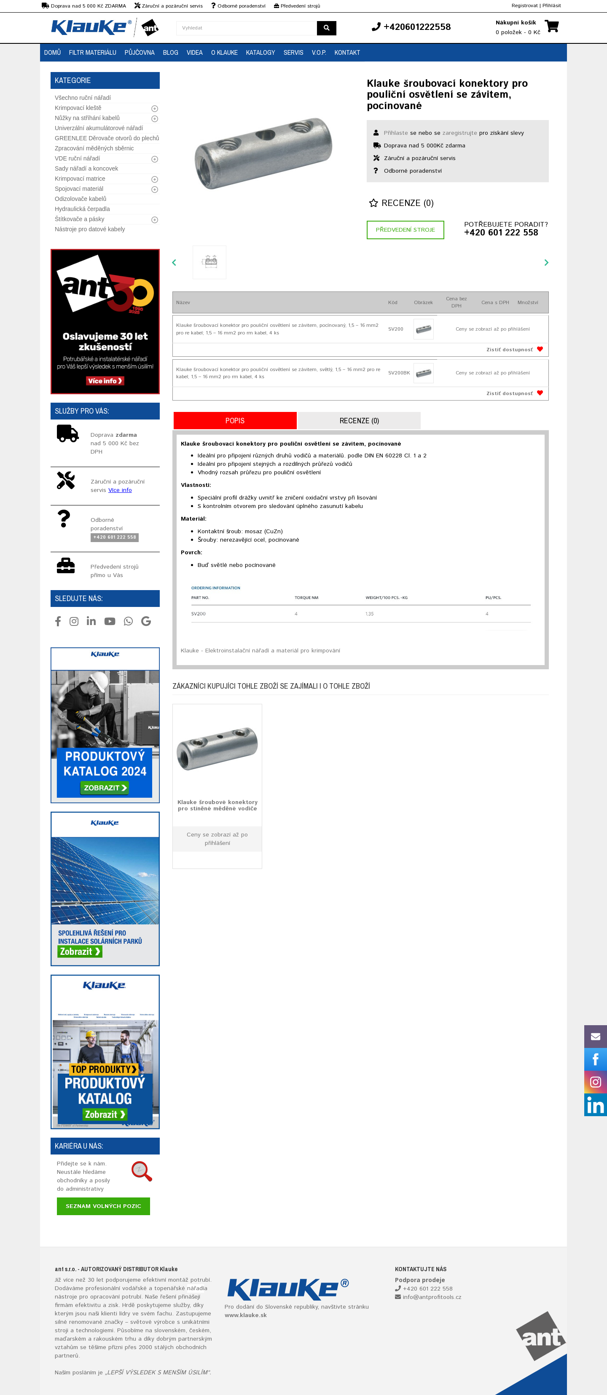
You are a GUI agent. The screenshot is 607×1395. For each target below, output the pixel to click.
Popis (235, 420)
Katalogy (260, 52)
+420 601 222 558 (501, 233)
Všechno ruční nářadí (83, 97)
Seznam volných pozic (103, 1206)
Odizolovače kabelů (80, 198)
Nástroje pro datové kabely (90, 229)
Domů (52, 52)
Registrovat (525, 5)
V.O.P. (319, 52)
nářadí (195, 1288)
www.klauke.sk (246, 1315)
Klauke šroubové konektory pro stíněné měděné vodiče (217, 805)
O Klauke (224, 52)
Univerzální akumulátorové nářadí (99, 128)
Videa (195, 52)
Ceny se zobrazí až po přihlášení (493, 329)
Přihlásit (552, 5)
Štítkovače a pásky (80, 219)
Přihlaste (396, 133)
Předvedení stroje (405, 230)
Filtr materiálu (92, 52)
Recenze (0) (401, 204)
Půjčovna (140, 52)
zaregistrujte (460, 133)
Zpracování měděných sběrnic (94, 148)
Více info (120, 490)
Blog (170, 52)
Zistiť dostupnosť (509, 349)
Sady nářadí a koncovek (86, 168)
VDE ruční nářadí (77, 158)
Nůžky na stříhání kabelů (87, 118)
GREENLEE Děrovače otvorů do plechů (107, 138)
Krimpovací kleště (78, 107)
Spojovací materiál (79, 188)
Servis (294, 52)
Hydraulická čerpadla (82, 209)
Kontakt (347, 52)
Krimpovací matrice (80, 178)
